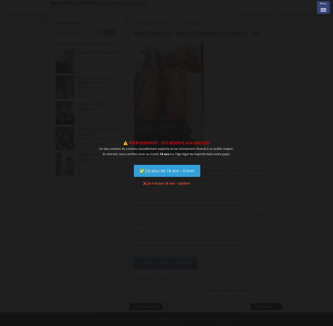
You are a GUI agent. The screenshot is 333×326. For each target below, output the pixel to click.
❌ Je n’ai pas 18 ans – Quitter (166, 183)
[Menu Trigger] (323, 7)
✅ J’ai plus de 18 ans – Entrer (167, 170)
